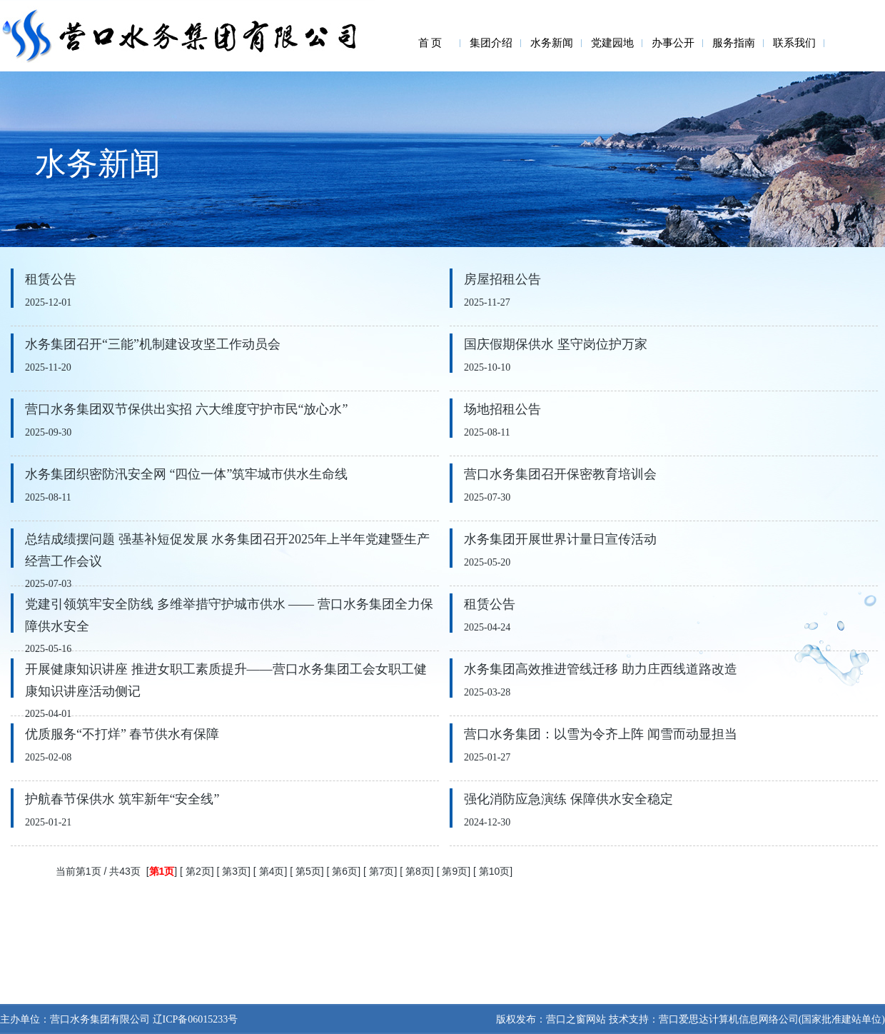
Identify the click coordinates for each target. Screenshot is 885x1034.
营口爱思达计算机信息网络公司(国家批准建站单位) (772, 1019)
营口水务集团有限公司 (100, 1019)
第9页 (454, 871)
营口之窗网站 (576, 1019)
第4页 (272, 871)
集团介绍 (491, 43)
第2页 (198, 871)
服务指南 (733, 43)
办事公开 (673, 43)
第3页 (235, 871)
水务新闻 (551, 43)
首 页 (430, 43)
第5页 (308, 871)
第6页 (345, 871)
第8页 (418, 871)
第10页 (494, 871)
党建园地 (612, 43)
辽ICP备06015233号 (194, 1019)
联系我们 (794, 43)
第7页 (382, 871)
